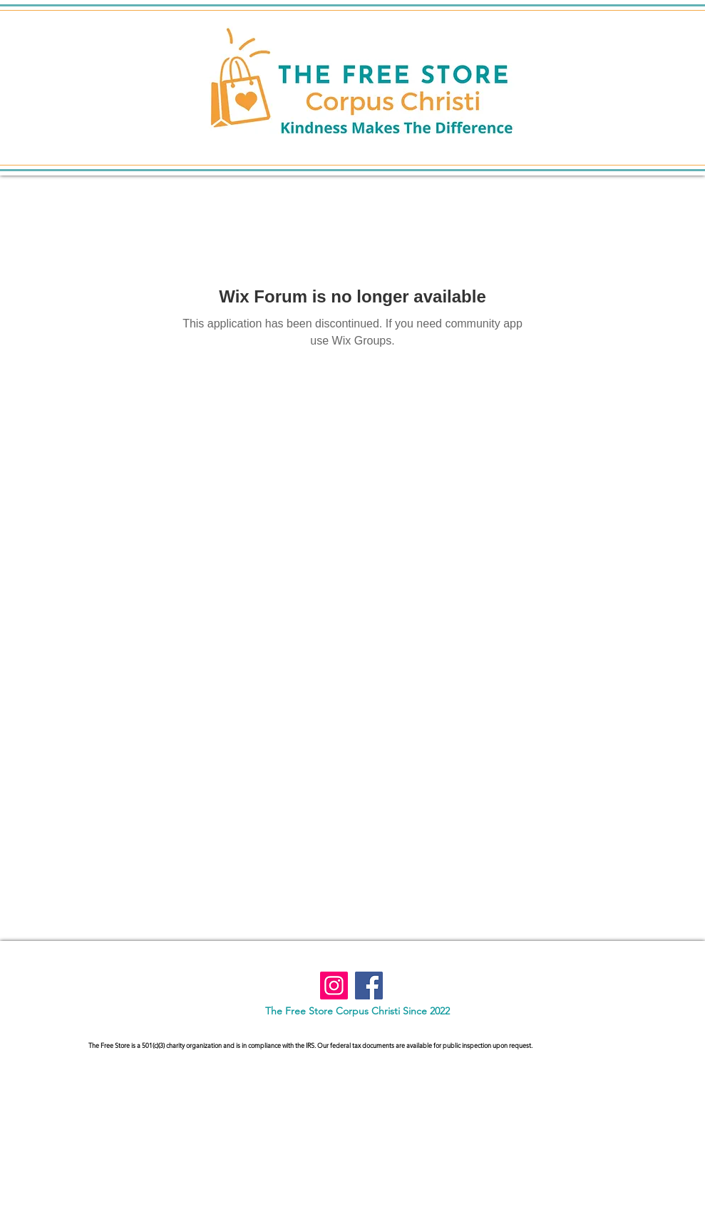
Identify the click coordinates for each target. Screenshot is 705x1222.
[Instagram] (334, 985)
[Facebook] (369, 985)
